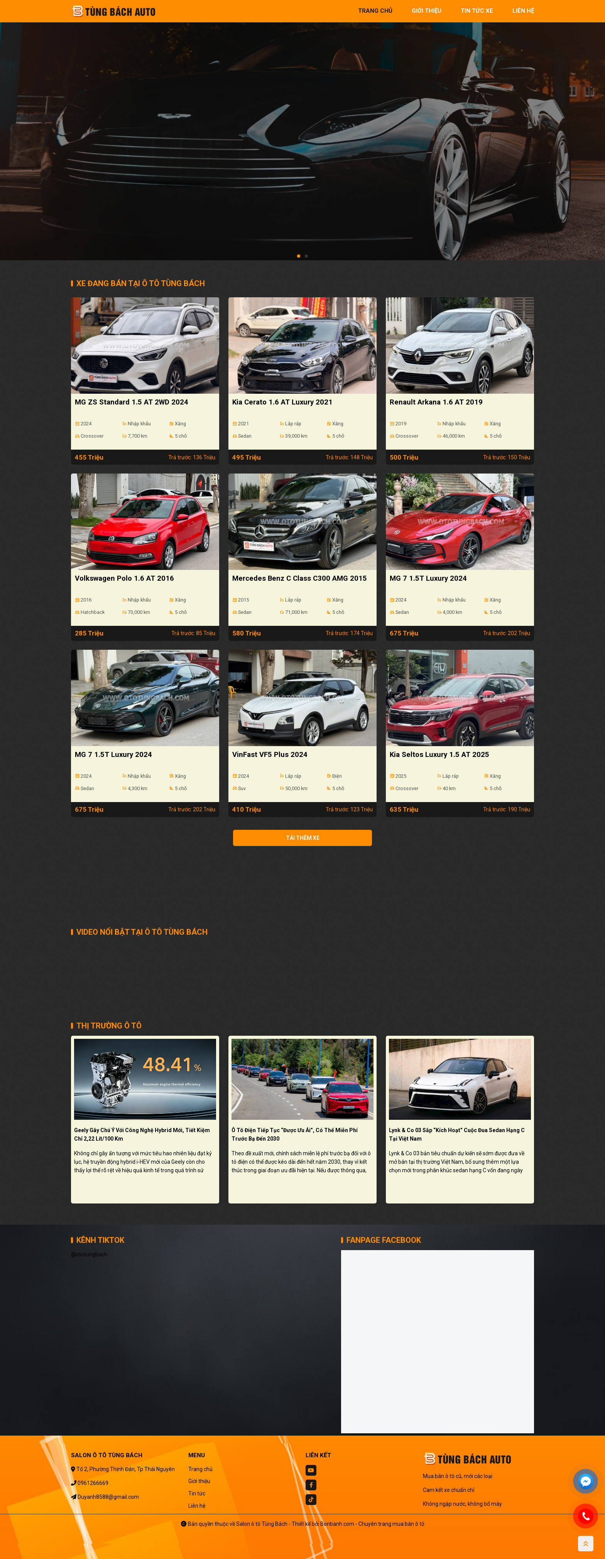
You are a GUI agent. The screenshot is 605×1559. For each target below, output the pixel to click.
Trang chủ (200, 1469)
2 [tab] (306, 256)
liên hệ (523, 10)
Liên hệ (196, 1506)
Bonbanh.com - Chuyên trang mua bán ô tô (372, 1524)
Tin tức (196, 1493)
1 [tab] (298, 256)
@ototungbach (89, 1254)
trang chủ (375, 10)
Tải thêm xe (302, 838)
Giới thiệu (199, 1481)
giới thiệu (426, 10)
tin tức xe (477, 10)
